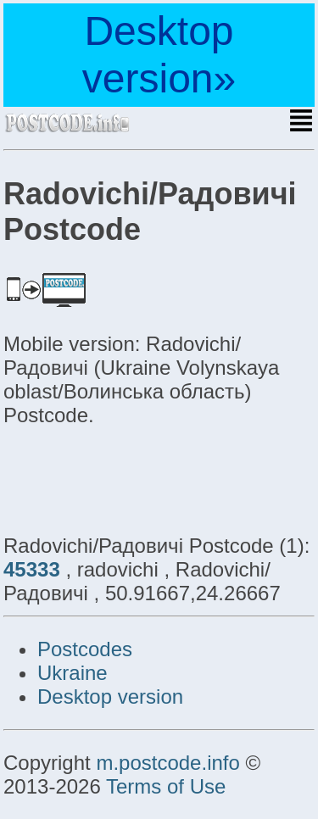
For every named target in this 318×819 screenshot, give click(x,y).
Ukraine (72, 672)
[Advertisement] (139, 478)
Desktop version (110, 696)
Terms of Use (166, 786)
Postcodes (84, 649)
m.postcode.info (167, 762)
